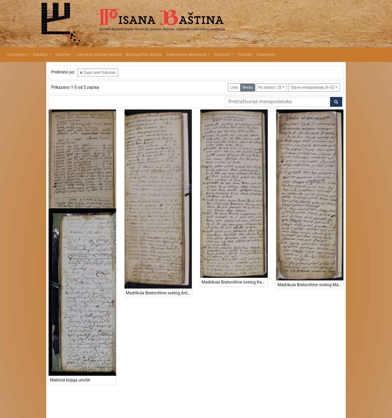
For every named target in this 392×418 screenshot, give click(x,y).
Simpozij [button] (222, 54)
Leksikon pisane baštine (99, 54)
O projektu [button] (15, 54)
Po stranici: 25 (270, 87)
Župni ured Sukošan (98, 72)
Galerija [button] (62, 54)
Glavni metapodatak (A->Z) (312, 87)
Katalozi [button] (40, 54)
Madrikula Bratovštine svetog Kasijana (235, 282)
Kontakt (245, 54)
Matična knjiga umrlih (70, 380)
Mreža (248, 87)
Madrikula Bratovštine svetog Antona (159, 292)
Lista (234, 87)
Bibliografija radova (144, 54)
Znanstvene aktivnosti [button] (186, 54)
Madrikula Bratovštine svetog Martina (310, 284)
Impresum (265, 54)
